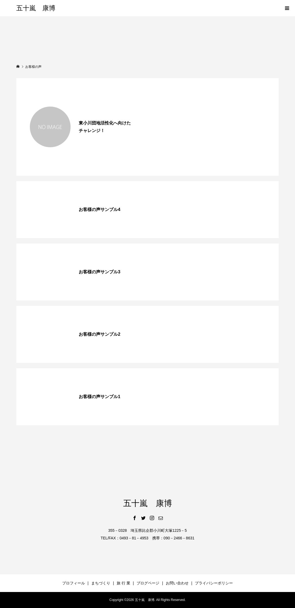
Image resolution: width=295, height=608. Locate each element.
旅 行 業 (123, 583)
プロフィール (73, 583)
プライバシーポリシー (214, 583)
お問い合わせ (177, 583)
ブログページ (148, 583)
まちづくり (100, 583)
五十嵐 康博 (35, 8)
